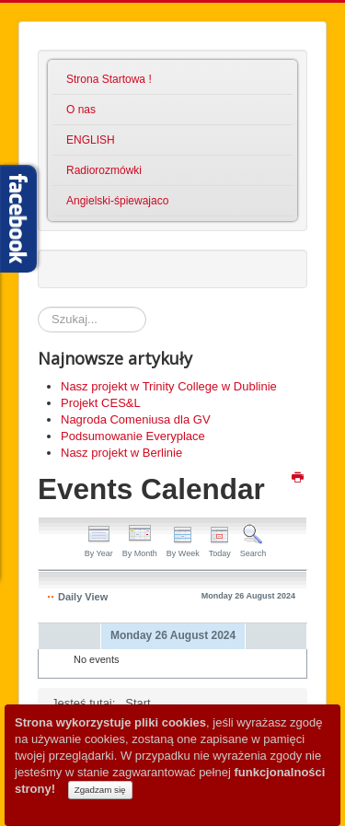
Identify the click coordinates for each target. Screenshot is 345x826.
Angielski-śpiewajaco (117, 200)
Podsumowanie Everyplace (133, 436)
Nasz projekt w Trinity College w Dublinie (169, 386)
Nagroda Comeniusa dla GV (136, 419)
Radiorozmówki (104, 170)
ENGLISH (90, 140)
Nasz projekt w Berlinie (121, 453)
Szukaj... (38, 307)
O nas (81, 109)
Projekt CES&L (101, 403)
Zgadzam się (100, 790)
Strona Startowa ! (109, 79)
